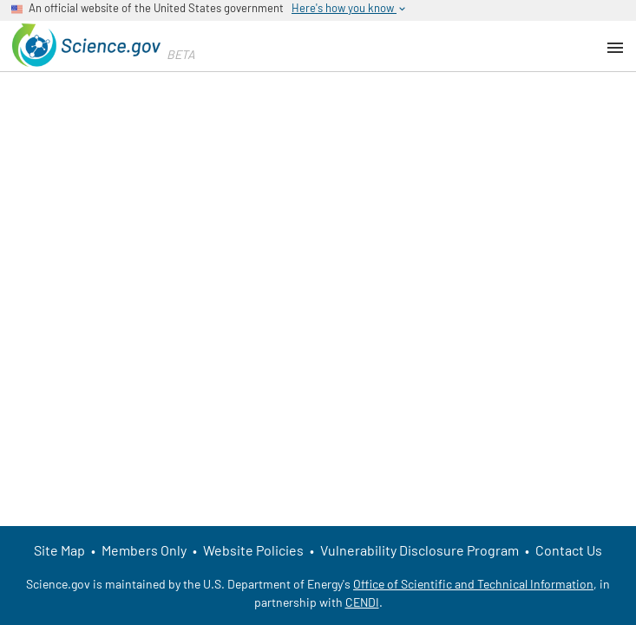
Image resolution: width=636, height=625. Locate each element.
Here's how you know (350, 8)
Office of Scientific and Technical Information (473, 583)
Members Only (144, 550)
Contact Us (568, 550)
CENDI (362, 602)
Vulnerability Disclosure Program (419, 550)
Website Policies (253, 550)
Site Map (59, 550)
